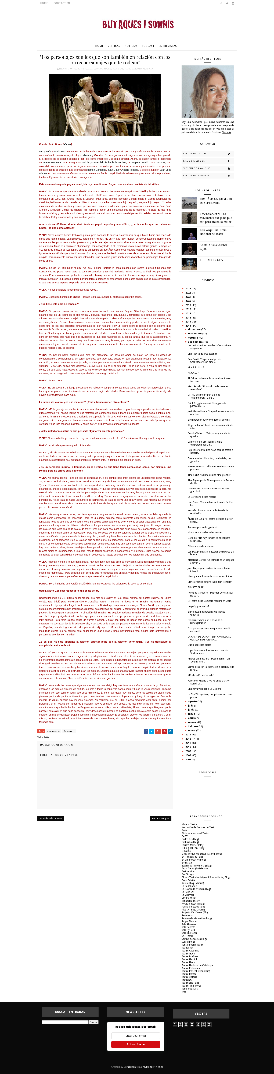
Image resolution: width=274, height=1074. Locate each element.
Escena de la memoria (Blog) (197, 865)
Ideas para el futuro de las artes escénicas (210, 576)
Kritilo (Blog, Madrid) (193, 883)
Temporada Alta (190, 988)
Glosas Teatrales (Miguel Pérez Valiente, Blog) (206, 877)
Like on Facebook (208, 161)
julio (191, 705)
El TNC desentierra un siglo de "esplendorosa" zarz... (204, 396)
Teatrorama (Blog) (191, 985)
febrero (193, 726)
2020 (188, 300)
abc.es (67, 144)
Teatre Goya (188, 953)
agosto (192, 701)
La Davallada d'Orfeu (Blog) (196, 889)
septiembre (195, 341)
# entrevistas (53, 731)
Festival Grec (188, 871)
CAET (185, 836)
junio (191, 709)
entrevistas (87, 69)
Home (44, 3)
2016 (188, 317)
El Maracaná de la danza (201, 546)
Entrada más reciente (51, 818)
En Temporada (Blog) (193, 856)
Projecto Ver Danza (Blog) (195, 912)
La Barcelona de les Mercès (202, 496)
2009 (188, 751)
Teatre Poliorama (191, 968)
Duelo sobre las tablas (199, 644)
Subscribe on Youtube (208, 168)
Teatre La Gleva (190, 956)
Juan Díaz (113, 169)
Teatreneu (187, 980)
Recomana (187, 915)
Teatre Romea (189, 974)
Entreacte (187, 862)
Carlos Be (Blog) (190, 839)
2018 (188, 309)
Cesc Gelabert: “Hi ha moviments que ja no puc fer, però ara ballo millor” (216, 218)
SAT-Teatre (187, 936)
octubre (193, 337)
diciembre (194, 329)
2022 (188, 292)
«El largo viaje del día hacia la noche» (104, 162)
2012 (188, 738)
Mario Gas (118, 69)
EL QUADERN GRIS (211, 260)
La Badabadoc (189, 886)
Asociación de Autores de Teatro (199, 827)
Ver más (226, 132)
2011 (188, 743)
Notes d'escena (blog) (193, 903)
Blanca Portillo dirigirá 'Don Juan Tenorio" (210, 581)
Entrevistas (168, 45)
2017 (188, 313)
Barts (184, 830)
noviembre (195, 333)
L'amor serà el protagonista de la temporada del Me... (205, 443)
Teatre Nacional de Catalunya (197, 965)
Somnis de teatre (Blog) (194, 939)
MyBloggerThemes (153, 1066)
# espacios (68, 731)
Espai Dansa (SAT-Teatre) (195, 868)
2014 (188, 325)
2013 (188, 734)
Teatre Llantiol (189, 959)
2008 (188, 755)
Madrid (107, 69)
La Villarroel (188, 895)
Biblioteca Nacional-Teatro (195, 833)
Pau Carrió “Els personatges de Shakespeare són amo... (204, 361)
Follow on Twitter (208, 154)
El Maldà (186, 851)
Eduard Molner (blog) (193, 845)
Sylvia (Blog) (188, 941)
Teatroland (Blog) (191, 982)
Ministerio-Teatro (191, 900)
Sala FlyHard (188, 930)
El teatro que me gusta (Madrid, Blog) (202, 853)
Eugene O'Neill (139, 162)
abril (191, 718)
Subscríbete (136, 1044)
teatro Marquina (53, 162)
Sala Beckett (188, 927)
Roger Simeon (189, 921)
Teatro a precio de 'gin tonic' (203, 527)
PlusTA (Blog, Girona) (193, 909)
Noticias (131, 45)
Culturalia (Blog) (190, 842)
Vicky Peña (148, 69)
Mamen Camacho (96, 169)
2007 (188, 759)
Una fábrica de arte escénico (203, 353)
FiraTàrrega (188, 874)
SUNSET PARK (196, 587)
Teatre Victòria (189, 977)
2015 (188, 321)
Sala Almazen (189, 924)
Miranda (87, 155)
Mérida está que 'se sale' (201, 675)
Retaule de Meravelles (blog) (197, 918)
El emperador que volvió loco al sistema (209, 419)
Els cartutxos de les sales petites (205, 532)
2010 (188, 747)
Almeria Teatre (189, 824)
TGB (184, 991)
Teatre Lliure (188, 962)
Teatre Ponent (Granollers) (196, 971)
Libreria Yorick (189, 897)
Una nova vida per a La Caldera (204, 688)
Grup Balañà (188, 880)
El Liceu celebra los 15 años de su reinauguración (205, 621)
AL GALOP (193, 372)
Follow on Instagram (208, 176)
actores (161, 162)
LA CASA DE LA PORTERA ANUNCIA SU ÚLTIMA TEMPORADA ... (209, 638)
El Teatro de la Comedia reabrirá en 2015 (210, 600)
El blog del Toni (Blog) (193, 848)
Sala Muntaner (189, 933)
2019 (188, 305)
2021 (188, 296)
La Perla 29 (188, 892)
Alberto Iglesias (129, 169)
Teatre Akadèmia (190, 950)
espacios (98, 69)
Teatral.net (187, 947)
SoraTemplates (132, 1066)
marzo (192, 722)
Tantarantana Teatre (192, 944)
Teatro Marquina (133, 69)
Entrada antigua (160, 818)
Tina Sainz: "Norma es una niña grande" (209, 474)
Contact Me (62, 3)
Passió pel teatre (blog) (194, 906)
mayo (192, 713)
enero (192, 730)
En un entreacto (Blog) (194, 859)
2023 (188, 288)
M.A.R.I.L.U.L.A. (196, 367)
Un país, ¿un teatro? (198, 606)
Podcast (148, 45)
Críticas (114, 45)
